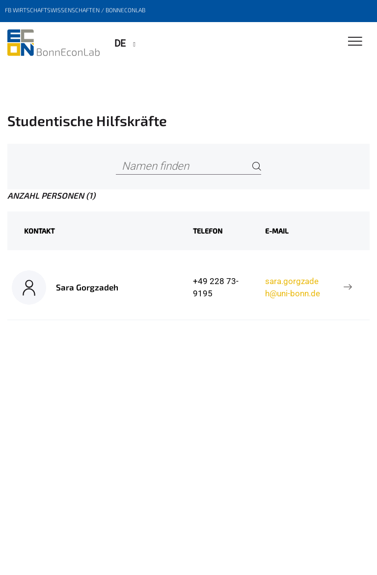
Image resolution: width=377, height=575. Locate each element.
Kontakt (39, 231)
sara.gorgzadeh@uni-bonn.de (292, 287)
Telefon (207, 231)
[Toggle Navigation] (355, 42)
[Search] (256, 166)
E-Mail (277, 231)
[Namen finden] (188, 166)
